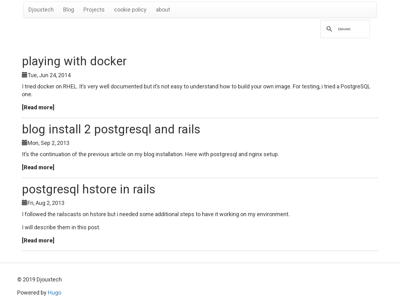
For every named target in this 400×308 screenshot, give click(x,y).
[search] (344, 29)
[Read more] (38, 107)
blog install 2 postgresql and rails (111, 129)
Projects (94, 9)
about (163, 9)
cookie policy (130, 9)
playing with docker (74, 61)
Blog (68, 9)
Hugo (54, 292)
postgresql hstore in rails (88, 189)
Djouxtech (41, 9)
